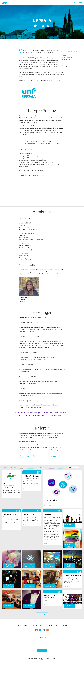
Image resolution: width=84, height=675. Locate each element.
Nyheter (41, 467)
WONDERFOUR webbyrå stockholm (45, 667)
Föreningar (65, 61)
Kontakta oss (66, 59)
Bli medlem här (24, 80)
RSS (47, 633)
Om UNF (42, 628)
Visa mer (42, 617)
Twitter (40, 633)
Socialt (60, 467)
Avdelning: (42, 42)
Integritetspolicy (53, 628)
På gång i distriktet (68, 66)
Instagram (44, 633)
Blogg (51, 467)
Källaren (64, 64)
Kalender (30, 467)
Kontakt (64, 628)
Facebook (50, 80)
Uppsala (64, 55)
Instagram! (59, 80)
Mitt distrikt (33, 628)
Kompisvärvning (67, 57)
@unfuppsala (68, 524)
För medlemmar (22, 628)
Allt (21, 467)
